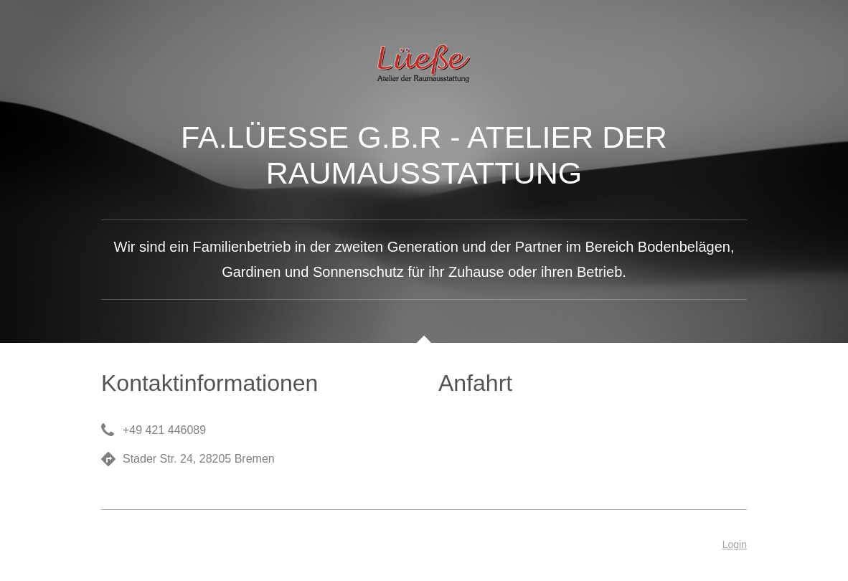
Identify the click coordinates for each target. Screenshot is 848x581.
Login (734, 544)
